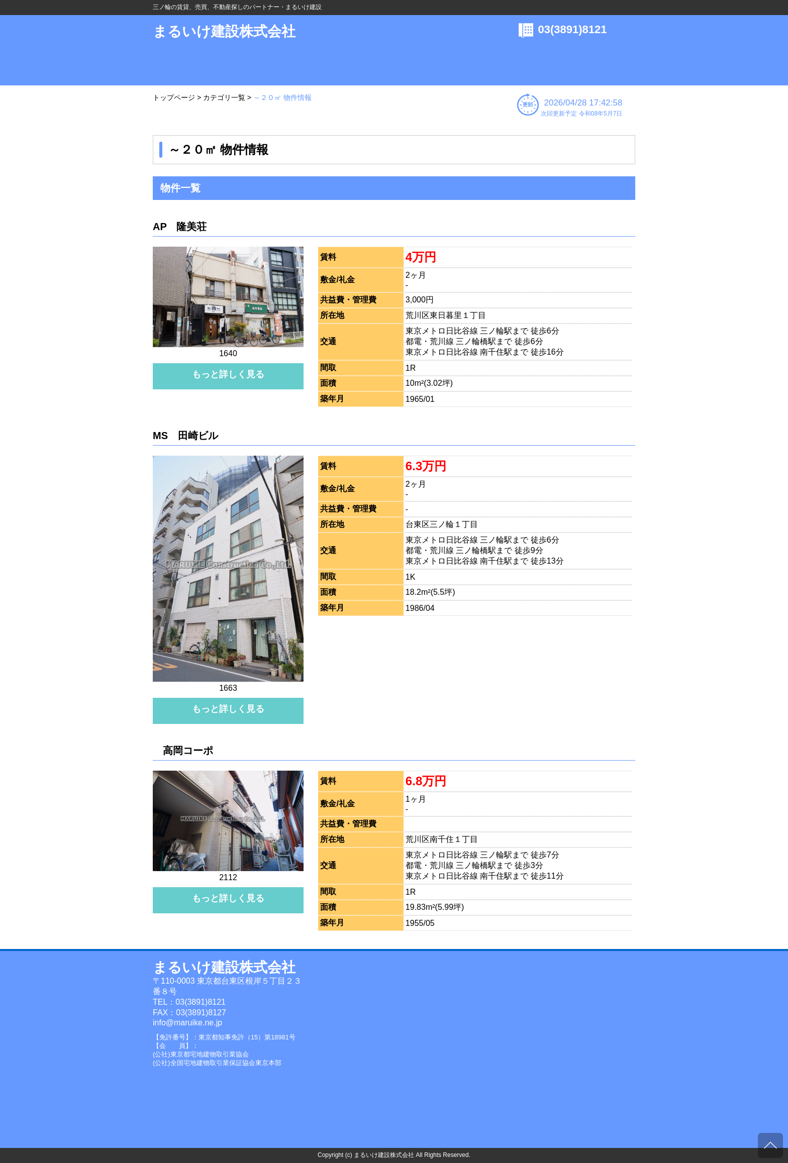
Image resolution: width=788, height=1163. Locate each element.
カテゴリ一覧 (224, 97)
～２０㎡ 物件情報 (282, 97)
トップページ (174, 97)
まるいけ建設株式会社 (224, 31)
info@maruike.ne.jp (187, 1022)
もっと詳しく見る (228, 374)
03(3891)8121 (572, 29)
